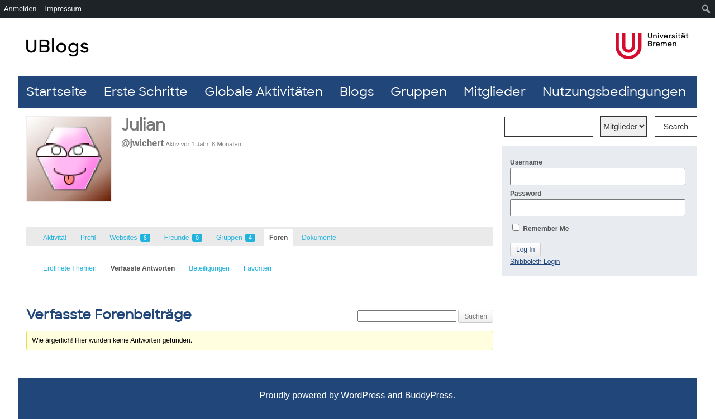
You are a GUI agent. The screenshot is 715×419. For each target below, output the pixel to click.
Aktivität (54, 238)
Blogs (357, 92)
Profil (88, 238)
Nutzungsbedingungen (614, 92)
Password (597, 203)
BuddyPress (429, 395)
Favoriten (257, 268)
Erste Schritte (146, 92)
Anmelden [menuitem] (20, 8)
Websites (129, 238)
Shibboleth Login (535, 262)
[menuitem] (706, 9)
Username (597, 171)
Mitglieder (495, 92)
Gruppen (418, 92)
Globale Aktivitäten (263, 92)
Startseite (56, 92)
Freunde (183, 238)
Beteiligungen (209, 268)
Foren (278, 238)
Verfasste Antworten (143, 268)
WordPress (363, 395)
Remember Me (540, 228)
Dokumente (319, 238)
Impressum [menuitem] (63, 8)
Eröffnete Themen (70, 268)
